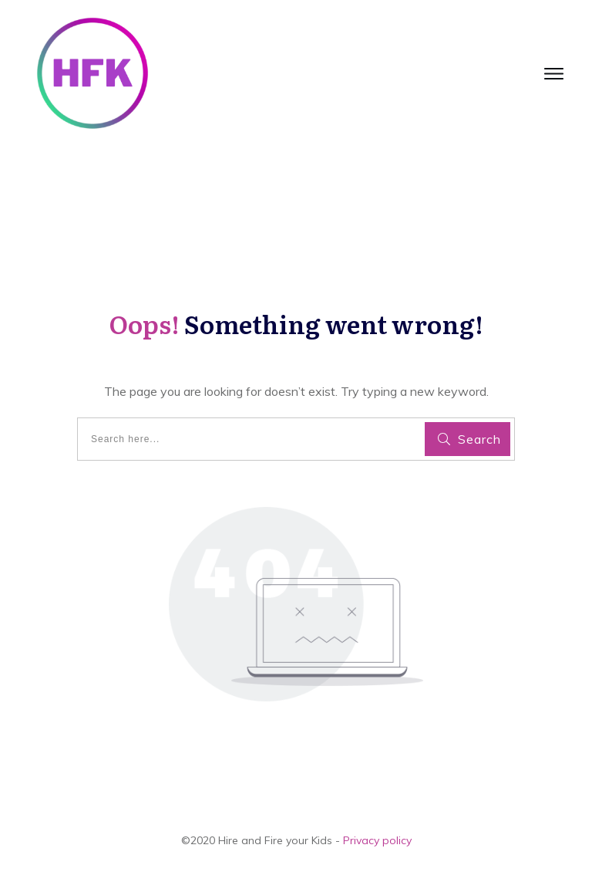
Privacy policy (377, 840)
